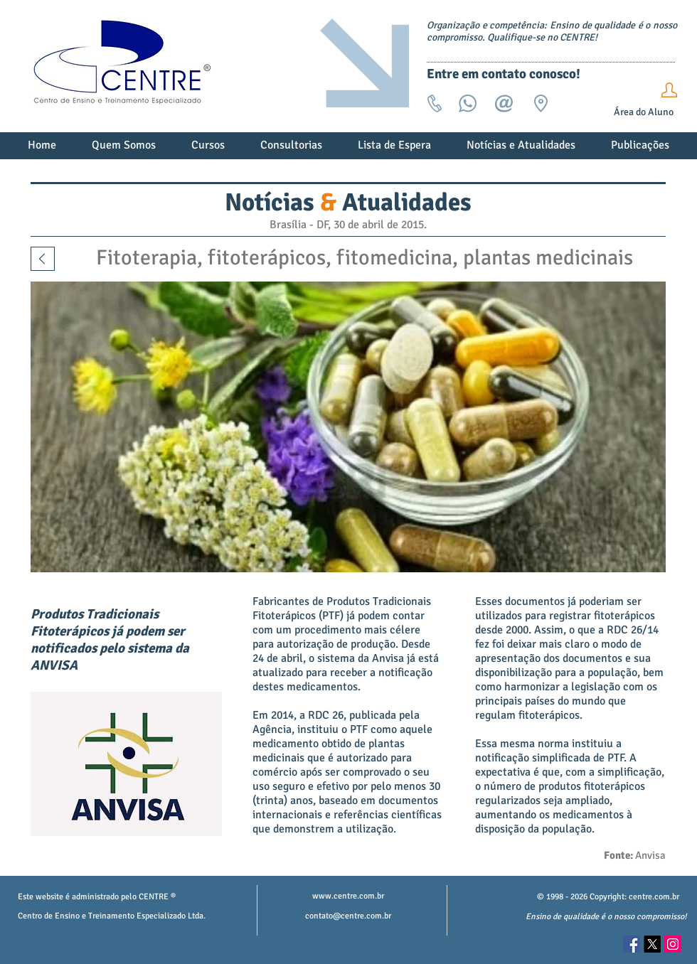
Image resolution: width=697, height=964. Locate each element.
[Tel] (434, 121)
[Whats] (467, 121)
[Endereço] (541, 121)
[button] (124, 150)
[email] (503, 121)
